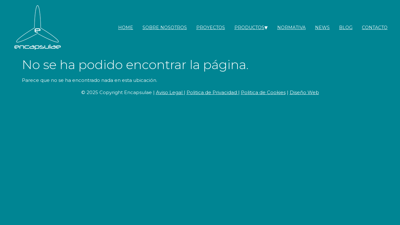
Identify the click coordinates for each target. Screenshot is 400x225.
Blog (345, 27)
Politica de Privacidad (212, 92)
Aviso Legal (170, 92)
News (322, 27)
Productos (249, 27)
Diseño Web (304, 92)
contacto (375, 27)
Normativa (291, 27)
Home (125, 27)
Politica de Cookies (263, 92)
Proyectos (210, 27)
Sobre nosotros (164, 27)
